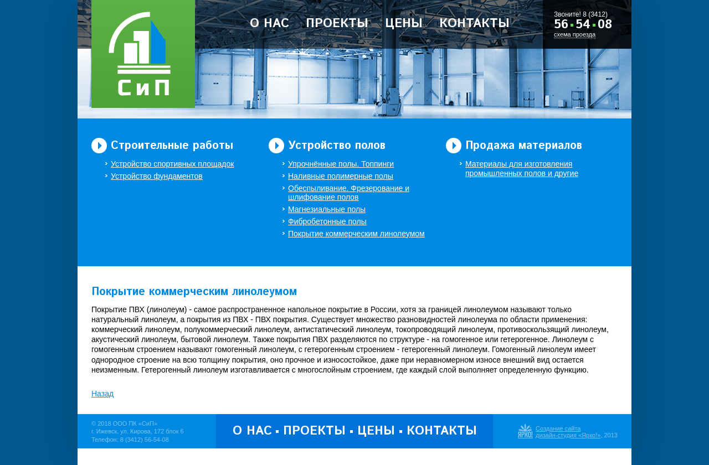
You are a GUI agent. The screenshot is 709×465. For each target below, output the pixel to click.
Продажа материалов (523, 146)
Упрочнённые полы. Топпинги (341, 163)
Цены (404, 24)
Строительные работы (172, 146)
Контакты (474, 24)
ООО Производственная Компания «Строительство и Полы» (143, 54)
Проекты (337, 24)
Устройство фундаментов (157, 176)
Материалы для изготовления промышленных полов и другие (521, 168)
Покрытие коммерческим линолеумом (356, 233)
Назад (102, 393)
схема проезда (574, 34)
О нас (269, 24)
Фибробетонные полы (327, 221)
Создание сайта (558, 428)
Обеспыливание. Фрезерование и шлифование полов (348, 193)
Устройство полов (337, 146)
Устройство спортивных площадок (172, 163)
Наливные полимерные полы (340, 176)
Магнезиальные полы (327, 209)
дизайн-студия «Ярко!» (568, 435)
